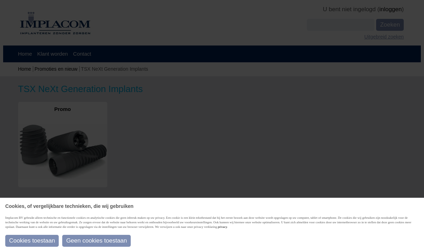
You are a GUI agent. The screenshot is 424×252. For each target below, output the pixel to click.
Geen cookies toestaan (96, 240)
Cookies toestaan (32, 240)
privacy (222, 227)
